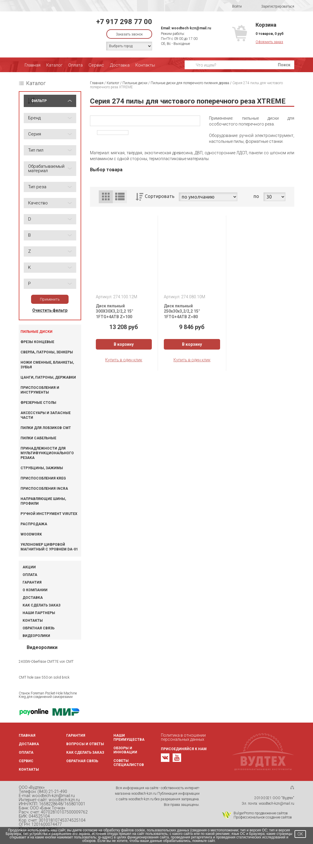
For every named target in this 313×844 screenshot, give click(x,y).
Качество (38, 203)
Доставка (120, 65)
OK (300, 834)
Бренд (34, 118)
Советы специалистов (128, 763)
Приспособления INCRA (44, 489)
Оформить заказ (269, 42)
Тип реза (37, 186)
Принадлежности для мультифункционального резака (47, 453)
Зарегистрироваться (274, 6)
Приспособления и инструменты (40, 390)
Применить (50, 299)
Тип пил (35, 150)
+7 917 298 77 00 (124, 22)
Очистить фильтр (49, 310)
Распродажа (34, 524)
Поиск (284, 64)
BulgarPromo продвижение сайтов (261, 813)
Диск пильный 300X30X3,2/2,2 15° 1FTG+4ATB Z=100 (114, 311)
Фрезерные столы (38, 403)
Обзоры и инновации (125, 750)
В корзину (124, 344)
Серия (34, 134)
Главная (32, 65)
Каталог (54, 65)
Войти (233, 6)
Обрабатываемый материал (46, 168)
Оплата (75, 65)
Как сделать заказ (41, 605)
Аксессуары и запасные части (46, 415)
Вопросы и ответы (85, 744)
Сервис (96, 65)
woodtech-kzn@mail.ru (191, 28)
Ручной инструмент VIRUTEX (49, 514)
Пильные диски (36, 332)
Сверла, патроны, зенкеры (47, 352)
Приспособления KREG (43, 478)
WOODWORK (31, 534)
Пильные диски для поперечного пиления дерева (190, 83)
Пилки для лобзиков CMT (46, 428)
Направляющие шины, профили (43, 501)
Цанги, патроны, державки (48, 377)
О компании (35, 590)
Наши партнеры (39, 613)
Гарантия (32, 582)
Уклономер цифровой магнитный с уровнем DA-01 (49, 547)
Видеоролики (36, 636)
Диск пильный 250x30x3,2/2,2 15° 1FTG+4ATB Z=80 (182, 311)
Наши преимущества (128, 737)
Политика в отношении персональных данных (183, 737)
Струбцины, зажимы (42, 468)
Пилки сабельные (38, 438)
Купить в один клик (123, 359)
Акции (29, 567)
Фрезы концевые (37, 342)
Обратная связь (39, 628)
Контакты (145, 65)
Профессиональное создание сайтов (263, 817)
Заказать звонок (129, 34)
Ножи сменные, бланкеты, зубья (47, 364)
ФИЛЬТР (39, 101)
